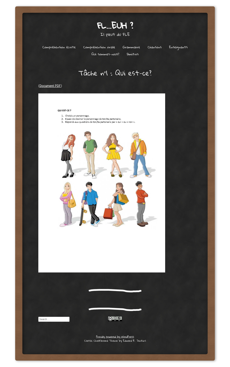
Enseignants (178, 47)
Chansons (155, 47)
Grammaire (131, 47)
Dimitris (133, 54)
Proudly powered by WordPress (115, 336)
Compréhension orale (99, 47)
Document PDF (50, 86)
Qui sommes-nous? (105, 54)
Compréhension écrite (59, 47)
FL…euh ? (115, 25)
